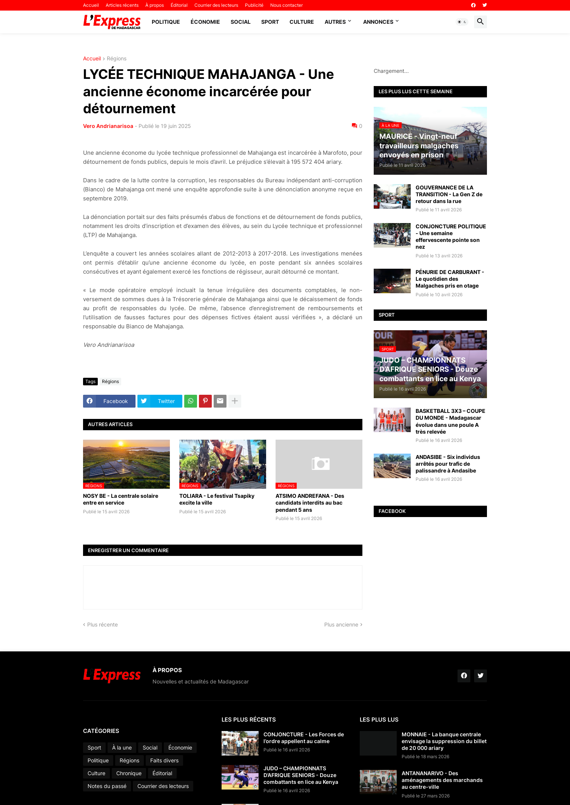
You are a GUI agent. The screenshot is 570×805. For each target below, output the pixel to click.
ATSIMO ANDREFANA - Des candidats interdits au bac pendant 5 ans (310, 503)
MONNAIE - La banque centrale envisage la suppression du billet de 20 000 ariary (444, 741)
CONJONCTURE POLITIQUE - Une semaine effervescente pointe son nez (451, 236)
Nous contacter (286, 5)
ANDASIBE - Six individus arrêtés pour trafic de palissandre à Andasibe (448, 464)
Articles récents (122, 5)
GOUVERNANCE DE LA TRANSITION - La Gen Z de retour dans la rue (449, 194)
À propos (154, 5)
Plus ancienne (341, 624)
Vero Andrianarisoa (108, 126)
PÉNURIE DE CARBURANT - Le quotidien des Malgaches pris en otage (450, 279)
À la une (122, 747)
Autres (335, 21)
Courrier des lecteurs (216, 5)
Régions (116, 59)
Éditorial (179, 5)
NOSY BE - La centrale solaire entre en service (120, 499)
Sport (270, 21)
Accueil (91, 5)
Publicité (254, 5)
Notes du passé (107, 786)
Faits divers (164, 760)
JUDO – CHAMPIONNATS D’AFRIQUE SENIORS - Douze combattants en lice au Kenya (300, 775)
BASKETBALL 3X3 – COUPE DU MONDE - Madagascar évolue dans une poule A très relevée (450, 421)
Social (241, 21)
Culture (302, 21)
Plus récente (102, 624)
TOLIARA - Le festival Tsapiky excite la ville (216, 499)
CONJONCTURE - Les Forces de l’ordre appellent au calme (303, 737)
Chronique (129, 773)
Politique (166, 21)
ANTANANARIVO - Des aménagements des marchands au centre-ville (442, 780)
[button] (462, 22)
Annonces (378, 21)
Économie (205, 21)
